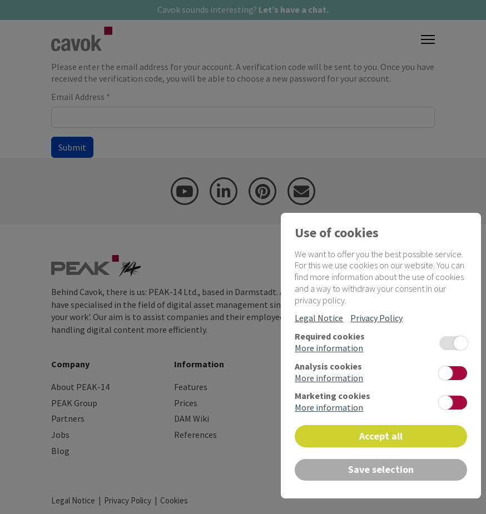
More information (329, 347)
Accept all (381, 436)
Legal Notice (319, 317)
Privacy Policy (376, 317)
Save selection (381, 469)
